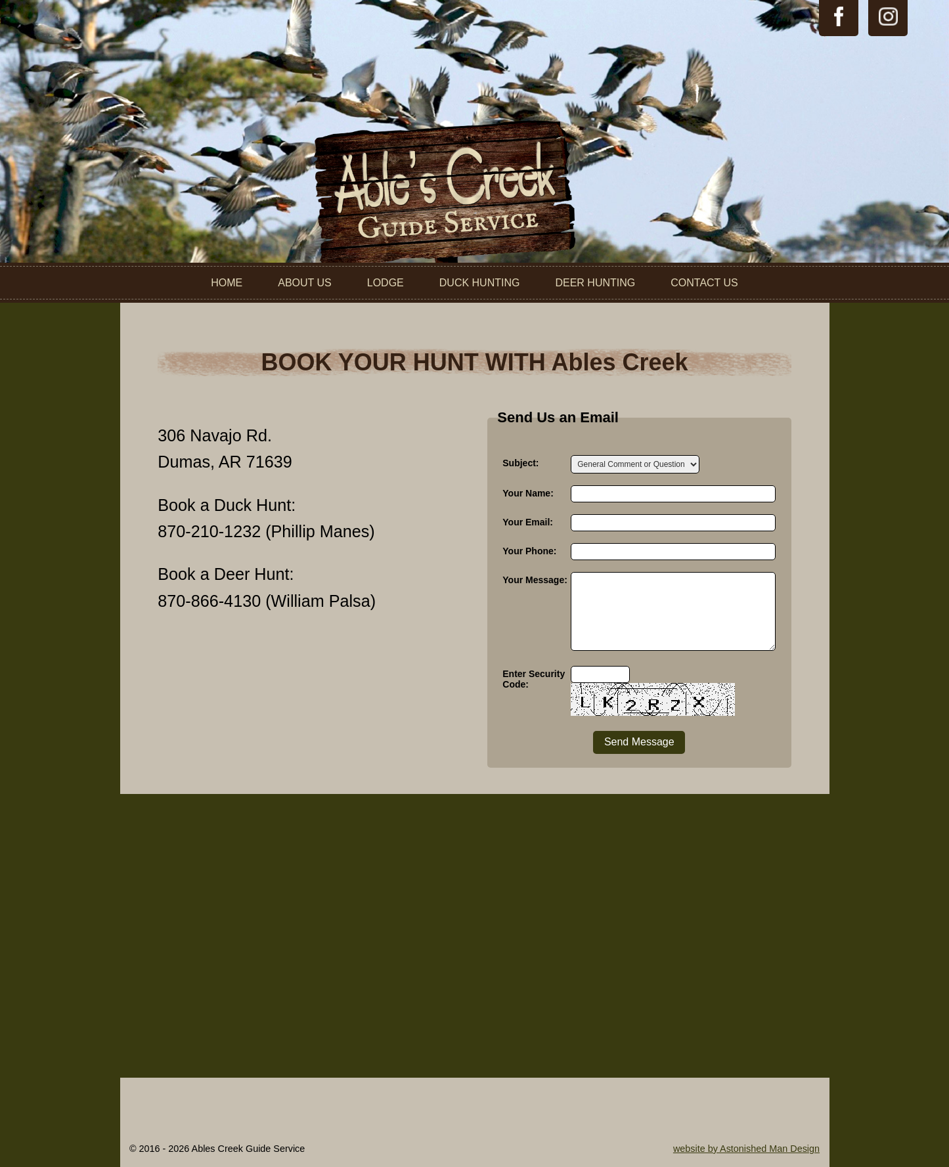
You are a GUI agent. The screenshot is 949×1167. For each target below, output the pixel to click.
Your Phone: (529, 551)
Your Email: (527, 522)
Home (226, 282)
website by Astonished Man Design (746, 1148)
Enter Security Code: (533, 679)
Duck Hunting (479, 282)
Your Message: (534, 580)
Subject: (520, 463)
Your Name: (528, 493)
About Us (305, 282)
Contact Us (704, 282)
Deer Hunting (595, 282)
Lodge (385, 282)
